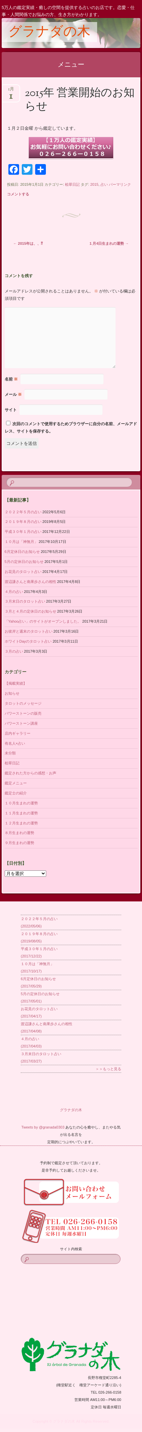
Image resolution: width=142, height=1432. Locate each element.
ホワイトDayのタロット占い (28, 641)
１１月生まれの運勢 (21, 813)
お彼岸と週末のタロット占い (29, 631)
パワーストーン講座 (21, 723)
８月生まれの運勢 (19, 833)
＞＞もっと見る (108, 1069)
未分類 (10, 753)
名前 (11, 379)
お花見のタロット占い (23, 572)
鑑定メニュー (16, 783)
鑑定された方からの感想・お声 (30, 773)
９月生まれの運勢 (19, 843)
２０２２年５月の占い (23, 512)
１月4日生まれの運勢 (109, 243)
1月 (11, 91)
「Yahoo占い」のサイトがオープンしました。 (43, 621)
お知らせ (12, 693)
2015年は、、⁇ (28, 243)
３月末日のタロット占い (25, 601)
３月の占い (14, 651)
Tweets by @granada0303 (43, 1127)
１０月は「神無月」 (21, 542)
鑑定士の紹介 (16, 793)
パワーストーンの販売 (23, 713)
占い (104, 184)
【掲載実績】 (16, 683)
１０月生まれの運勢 (21, 803)
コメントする (18, 194)
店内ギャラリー (17, 733)
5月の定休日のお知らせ (24, 562)
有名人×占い (15, 743)
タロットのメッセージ (23, 703)
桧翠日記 (72, 184)
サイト (11, 410)
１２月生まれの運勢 (21, 823)
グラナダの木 (49, 32)
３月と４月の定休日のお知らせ (30, 611)
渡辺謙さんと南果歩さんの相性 (30, 582)
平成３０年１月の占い (23, 532)
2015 (94, 184)
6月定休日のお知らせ (22, 552)
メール (13, 394)
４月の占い (14, 592)
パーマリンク (120, 184)
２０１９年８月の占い (23, 522)
